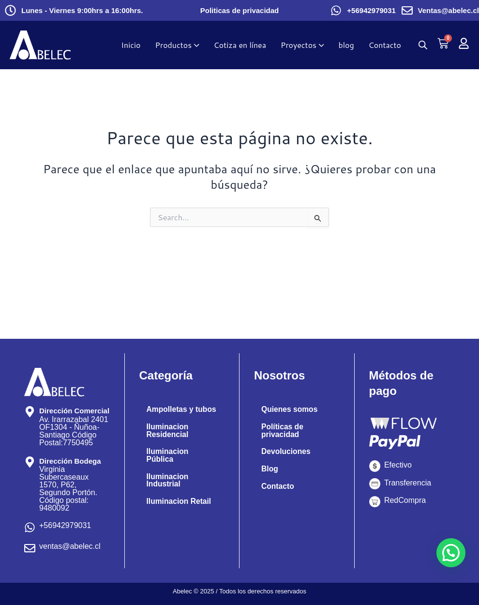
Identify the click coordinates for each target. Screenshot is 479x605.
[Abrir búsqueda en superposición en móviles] (423, 45)
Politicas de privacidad (239, 10)
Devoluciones (286, 452)
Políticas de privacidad (282, 431)
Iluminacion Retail (180, 510)
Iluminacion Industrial (168, 489)
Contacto (278, 487)
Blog (270, 469)
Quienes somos (290, 409)
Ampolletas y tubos (171, 413)
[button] (450, 552)
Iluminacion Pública (168, 463)
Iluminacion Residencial (168, 438)
